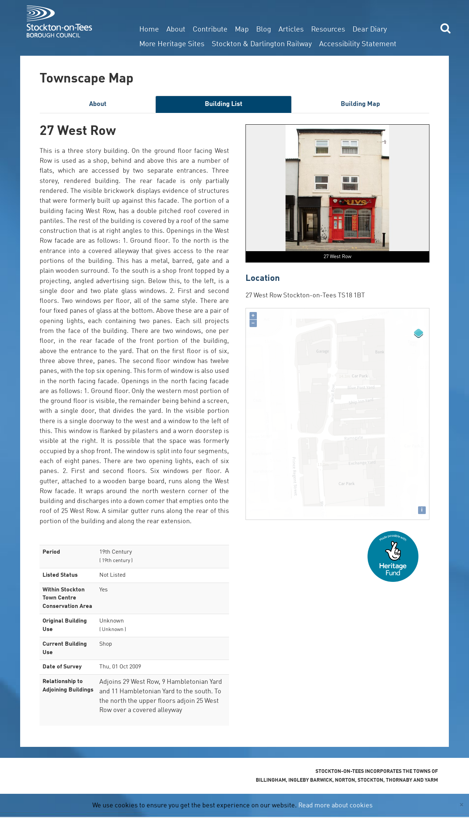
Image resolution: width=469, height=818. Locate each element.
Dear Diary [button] (369, 29)
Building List (223, 104)
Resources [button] (328, 29)
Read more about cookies (335, 805)
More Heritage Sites (171, 44)
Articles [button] (291, 29)
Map (242, 29)
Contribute (210, 29)
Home (149, 29)
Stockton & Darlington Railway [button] (262, 44)
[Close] (461, 805)
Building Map (360, 104)
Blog (263, 29)
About (175, 29)
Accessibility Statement (357, 44)
